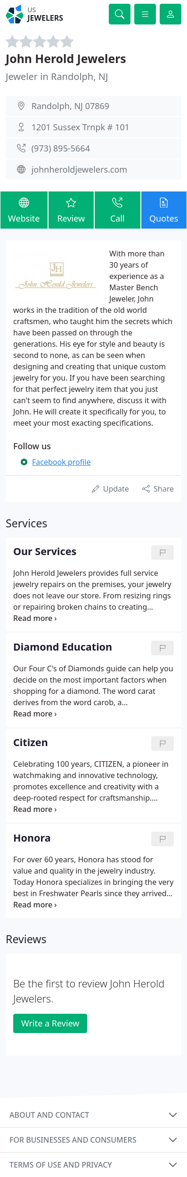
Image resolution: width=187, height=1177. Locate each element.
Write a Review (50, 1023)
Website (24, 209)
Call (117, 209)
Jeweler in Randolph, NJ (57, 76)
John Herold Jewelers (66, 58)
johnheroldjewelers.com (80, 169)
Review (71, 209)
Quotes (164, 209)
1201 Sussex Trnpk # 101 (81, 127)
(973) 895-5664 (61, 148)
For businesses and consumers (72, 1140)
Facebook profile (61, 462)
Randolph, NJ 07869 (70, 105)
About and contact (49, 1115)
